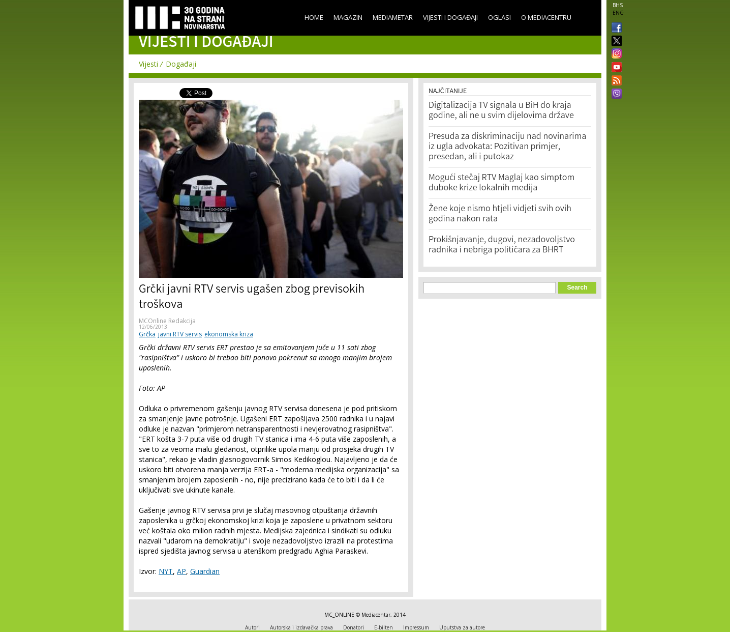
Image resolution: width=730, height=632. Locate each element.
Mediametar (393, 17)
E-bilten (383, 627)
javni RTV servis (180, 334)
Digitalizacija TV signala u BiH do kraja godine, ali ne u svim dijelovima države (501, 111)
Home (314, 17)
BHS (618, 5)
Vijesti (148, 64)
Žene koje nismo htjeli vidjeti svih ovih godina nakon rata (500, 214)
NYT (166, 571)
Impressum (416, 627)
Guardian (205, 571)
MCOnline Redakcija (167, 321)
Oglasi (499, 17)
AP (181, 571)
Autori (252, 627)
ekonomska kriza (228, 334)
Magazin (347, 17)
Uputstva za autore (462, 627)
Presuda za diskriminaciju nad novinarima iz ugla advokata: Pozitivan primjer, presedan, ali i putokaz (507, 147)
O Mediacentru (546, 17)
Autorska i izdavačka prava (301, 627)
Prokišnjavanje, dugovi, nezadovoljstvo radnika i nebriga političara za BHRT (502, 245)
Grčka (147, 334)
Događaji (181, 64)
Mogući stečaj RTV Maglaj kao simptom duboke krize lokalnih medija (501, 183)
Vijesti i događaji (450, 17)
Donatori (353, 627)
